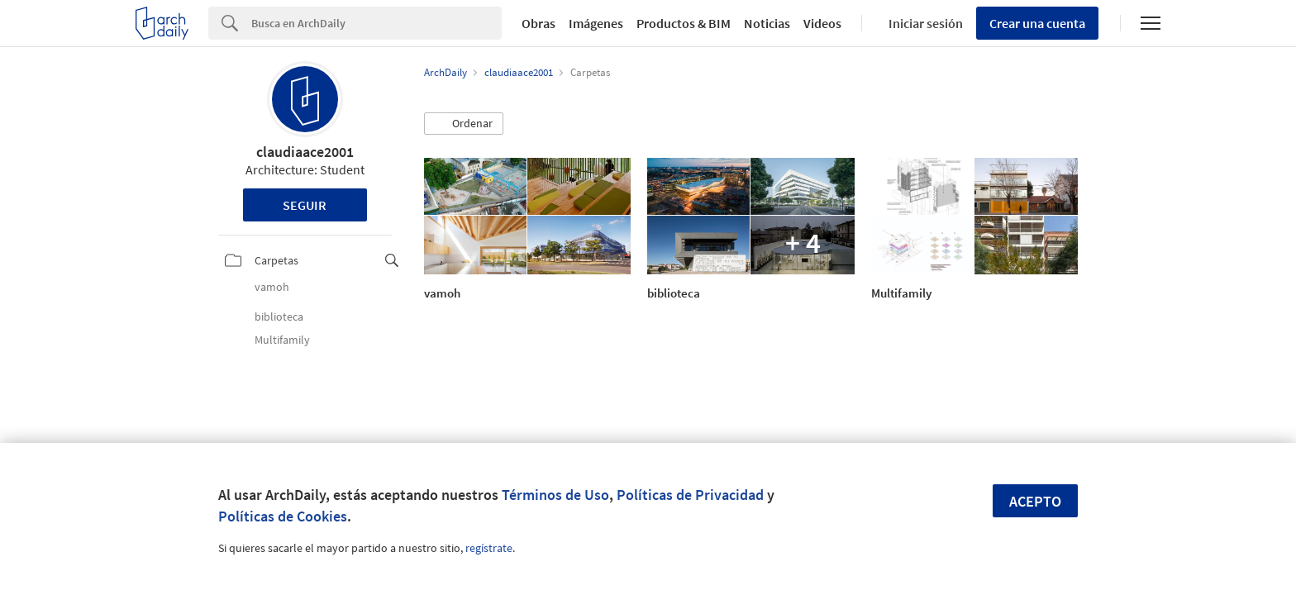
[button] (463, 124)
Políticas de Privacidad (690, 494)
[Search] (376, 23)
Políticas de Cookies (282, 516)
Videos (822, 23)
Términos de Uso (555, 494)
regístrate (488, 547)
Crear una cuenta (1037, 23)
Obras (538, 23)
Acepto (1035, 501)
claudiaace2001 (305, 151)
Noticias (767, 23)
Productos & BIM (683, 23)
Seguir (304, 205)
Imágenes (596, 23)
